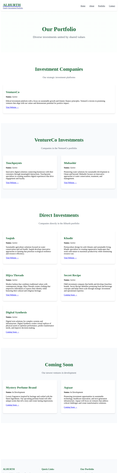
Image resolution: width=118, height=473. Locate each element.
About (91, 6)
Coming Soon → (70, 295)
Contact (112, 6)
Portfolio (101, 6)
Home (83, 6)
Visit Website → (12, 107)
